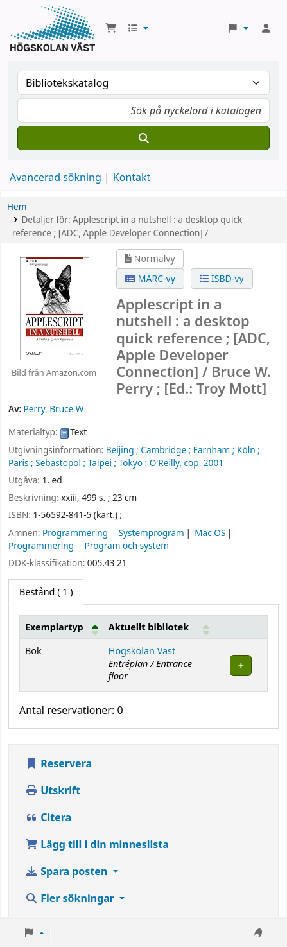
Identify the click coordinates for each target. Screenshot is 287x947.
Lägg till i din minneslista (97, 844)
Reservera (58, 763)
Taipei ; (102, 462)
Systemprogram (151, 532)
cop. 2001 (203, 462)
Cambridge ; (166, 450)
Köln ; (248, 450)
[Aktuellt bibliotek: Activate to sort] (158, 627)
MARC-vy (150, 278)
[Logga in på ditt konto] (266, 28)
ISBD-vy (221, 278)
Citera (48, 817)
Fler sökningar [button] (71, 898)
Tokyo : (133, 462)
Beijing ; (122, 450)
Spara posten (67, 871)
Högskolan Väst (142, 651)
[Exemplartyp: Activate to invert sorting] (61, 627)
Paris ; (20, 462)
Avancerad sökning (55, 177)
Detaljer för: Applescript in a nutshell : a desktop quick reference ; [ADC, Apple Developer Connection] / (127, 225)
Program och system (127, 545)
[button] (111, 28)
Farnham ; (214, 450)
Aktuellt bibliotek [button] (149, 627)
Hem (16, 206)
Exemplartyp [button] (54, 627)
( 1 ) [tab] (46, 592)
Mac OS (210, 532)
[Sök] (143, 138)
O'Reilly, (166, 462)
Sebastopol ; (60, 462)
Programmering (75, 532)
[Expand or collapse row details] (241, 665)
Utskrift (52, 790)
